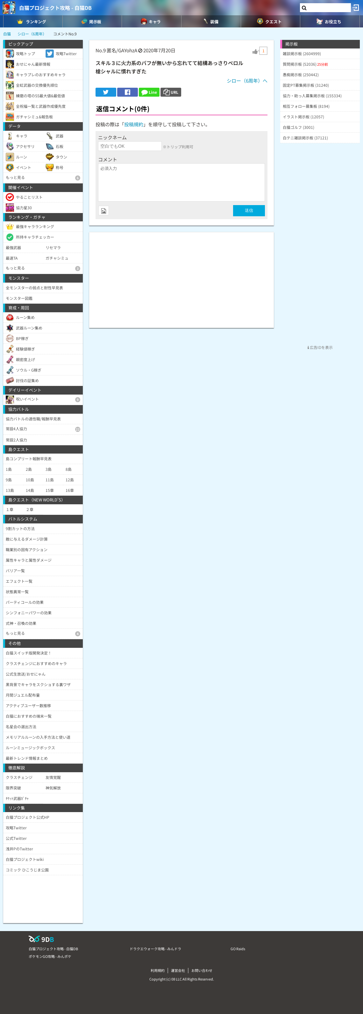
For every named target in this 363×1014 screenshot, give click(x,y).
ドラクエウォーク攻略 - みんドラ (155, 948)
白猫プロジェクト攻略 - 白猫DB (55, 7)
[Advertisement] (181, 277)
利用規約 (158, 970)
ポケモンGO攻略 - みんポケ (50, 956)
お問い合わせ (201, 970)
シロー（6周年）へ (247, 80)
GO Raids (238, 948)
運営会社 (178, 970)
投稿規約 (133, 124)
